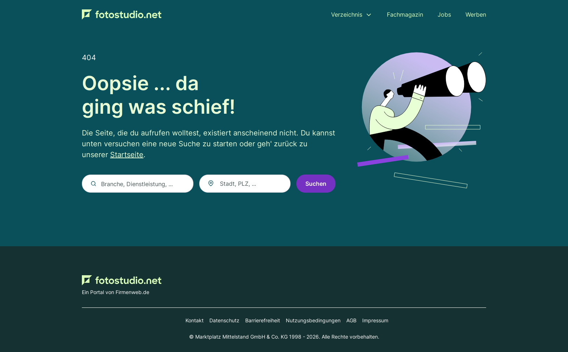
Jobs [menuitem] (444, 14)
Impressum (375, 320)
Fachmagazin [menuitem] (405, 14)
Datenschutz (224, 320)
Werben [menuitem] (475, 14)
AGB (351, 320)
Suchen (315, 183)
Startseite (126, 154)
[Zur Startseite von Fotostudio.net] (122, 14)
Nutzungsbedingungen (313, 320)
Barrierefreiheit (262, 320)
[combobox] (245, 184)
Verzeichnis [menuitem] (346, 14)
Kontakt (194, 320)
